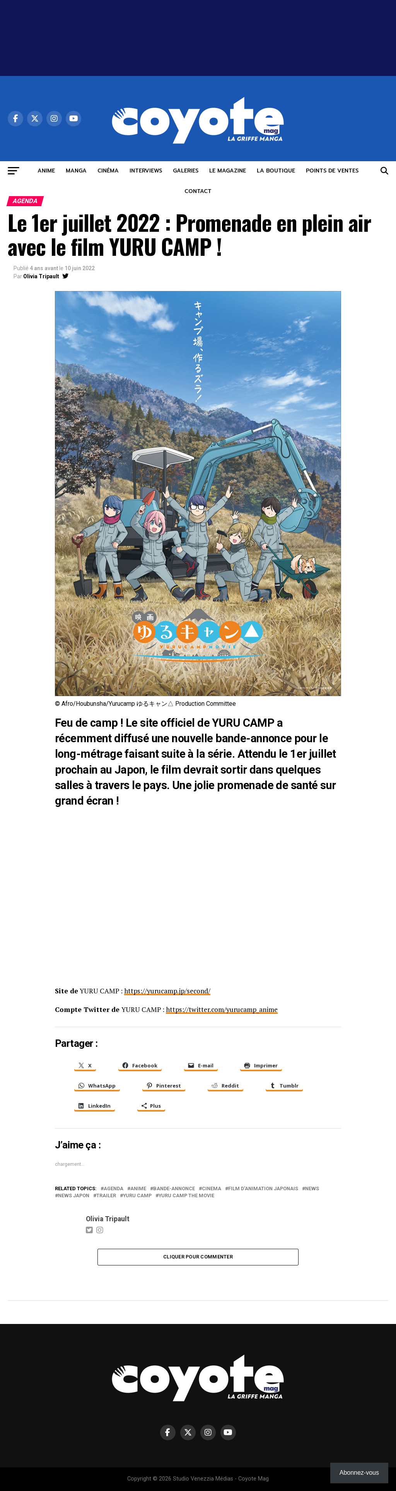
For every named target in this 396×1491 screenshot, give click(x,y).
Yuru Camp (137, 1195)
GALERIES (185, 171)
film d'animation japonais (263, 1188)
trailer (106, 1195)
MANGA (76, 171)
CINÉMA (108, 171)
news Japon (73, 1195)
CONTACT (198, 191)
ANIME (46, 171)
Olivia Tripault (41, 276)
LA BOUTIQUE (276, 171)
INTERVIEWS (146, 171)
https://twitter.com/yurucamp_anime (223, 1009)
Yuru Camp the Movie (186, 1195)
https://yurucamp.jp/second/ (167, 990)
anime (138, 1188)
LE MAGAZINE (227, 171)
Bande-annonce (174, 1188)
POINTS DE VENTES (332, 171)
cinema (211, 1188)
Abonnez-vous (359, 1472)
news (312, 1188)
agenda (113, 1188)
